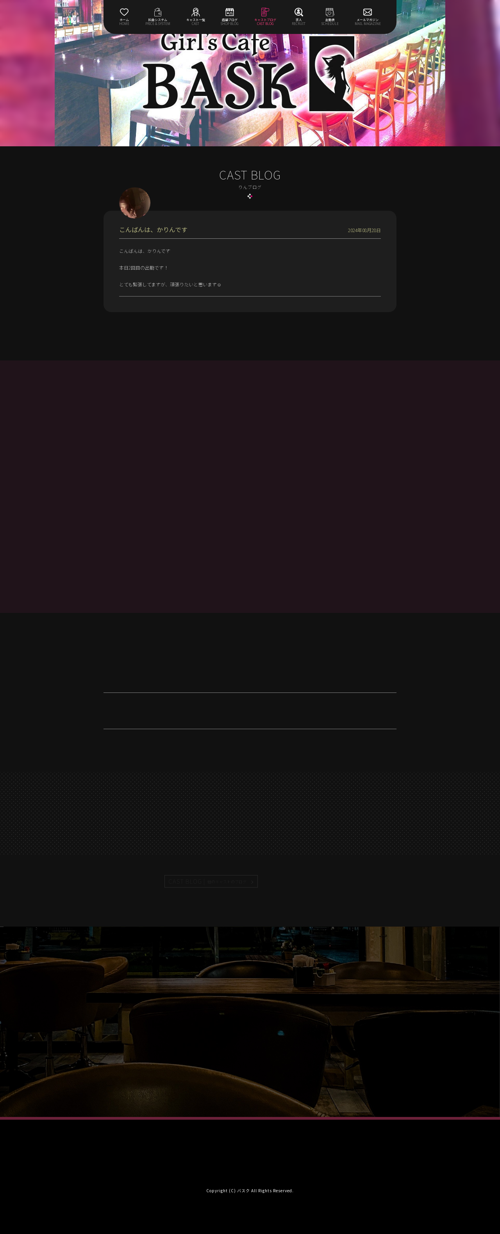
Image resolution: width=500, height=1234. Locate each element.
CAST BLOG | (207, 881)
